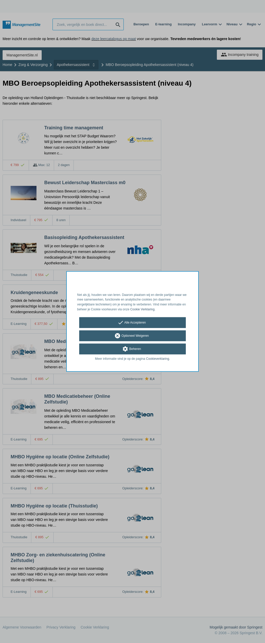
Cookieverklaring (157, 359)
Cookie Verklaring (142, 309)
